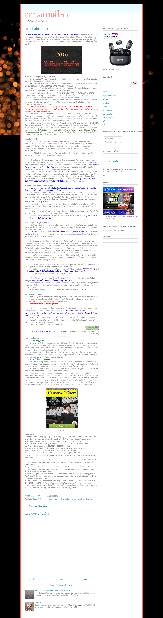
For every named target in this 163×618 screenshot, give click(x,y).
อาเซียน (106, 103)
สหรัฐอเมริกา (108, 114)
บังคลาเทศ (43, 499)
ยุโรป (105, 121)
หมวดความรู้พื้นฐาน (110, 99)
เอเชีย (105, 107)
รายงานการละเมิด (110, 161)
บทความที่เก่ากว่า (90, 579)
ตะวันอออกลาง (108, 110)
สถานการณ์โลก (46, 14)
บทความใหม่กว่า (33, 579)
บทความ (109, 138)
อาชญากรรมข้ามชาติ (79, 499)
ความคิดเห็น (110, 142)
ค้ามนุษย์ (36, 499)
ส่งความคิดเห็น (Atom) (67, 585)
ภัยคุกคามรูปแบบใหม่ (56, 499)
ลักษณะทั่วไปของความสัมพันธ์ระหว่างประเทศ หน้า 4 (54, 591)
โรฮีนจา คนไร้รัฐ (36, 341)
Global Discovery (109, 96)
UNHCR (91, 499)
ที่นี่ (104, 176)
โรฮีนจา (68, 499)
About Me (38, 603)
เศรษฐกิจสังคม (108, 118)
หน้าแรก (61, 579)
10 (34, 359)
